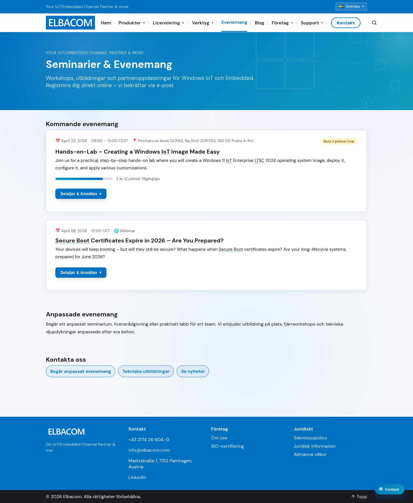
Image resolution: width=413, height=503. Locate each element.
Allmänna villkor (310, 454)
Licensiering (169, 23)
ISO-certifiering (227, 446)
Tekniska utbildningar (146, 371)
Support (312, 23)
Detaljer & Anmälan (79, 193)
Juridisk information (315, 446)
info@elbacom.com (149, 450)
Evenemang (234, 22)
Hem (106, 23)
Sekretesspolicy (310, 438)
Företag (282, 23)
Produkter (131, 23)
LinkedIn (137, 477)
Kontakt (346, 23)
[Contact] (389, 494)
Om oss (219, 438)
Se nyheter (193, 371)
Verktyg (203, 23)
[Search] (374, 22)
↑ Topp (359, 497)
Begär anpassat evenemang (80, 371)
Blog (259, 23)
